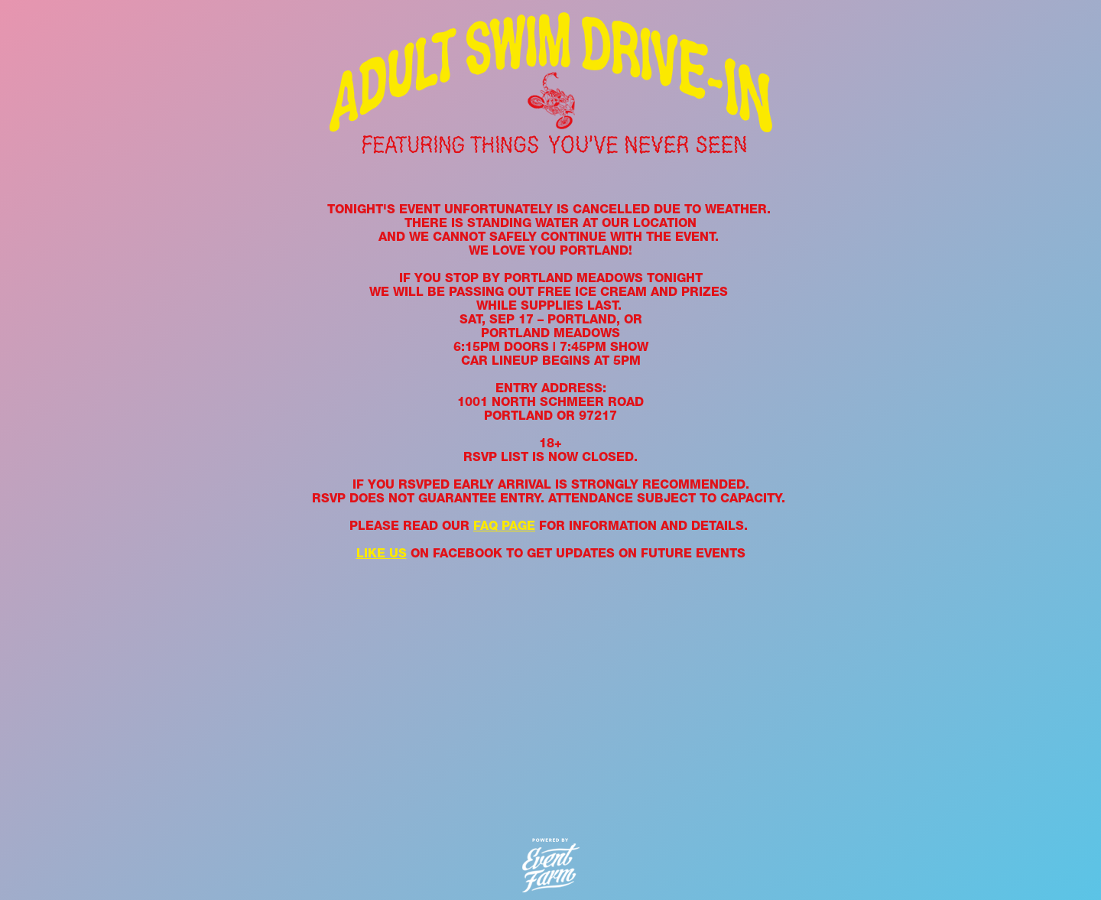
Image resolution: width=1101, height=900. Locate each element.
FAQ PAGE (504, 525)
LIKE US (381, 553)
